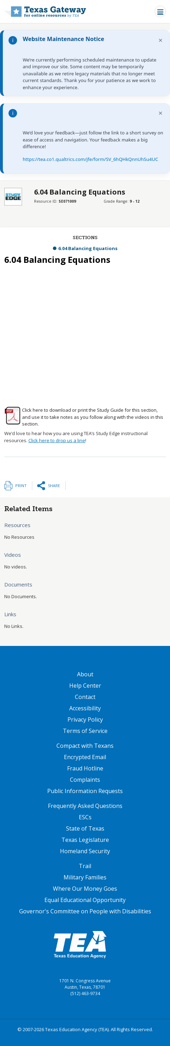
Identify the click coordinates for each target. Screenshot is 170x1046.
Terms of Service (85, 731)
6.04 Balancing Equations (87, 248)
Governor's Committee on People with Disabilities (85, 911)
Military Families (85, 877)
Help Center (85, 685)
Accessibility (85, 708)
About (85, 674)
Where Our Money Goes (85, 888)
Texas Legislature (85, 840)
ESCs (85, 817)
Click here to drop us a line (56, 440)
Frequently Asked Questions (85, 806)
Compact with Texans (85, 746)
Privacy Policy (85, 719)
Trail (85, 866)
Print (21, 485)
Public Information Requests (85, 791)
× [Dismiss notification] (161, 40)
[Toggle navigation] (160, 11)
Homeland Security (85, 851)
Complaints (85, 780)
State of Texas (85, 828)
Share (54, 485)
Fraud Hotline (85, 768)
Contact (85, 697)
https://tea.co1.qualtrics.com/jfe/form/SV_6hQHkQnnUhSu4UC (90, 159)
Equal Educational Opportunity (85, 900)
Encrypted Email (85, 757)
